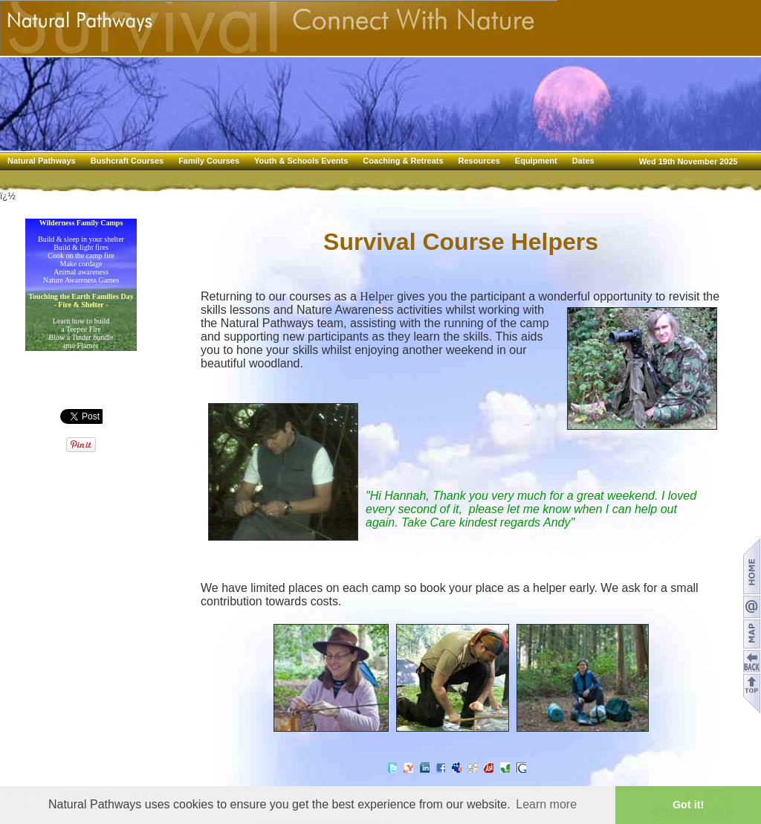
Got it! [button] (688, 805)
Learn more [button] (546, 804)
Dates (583, 160)
